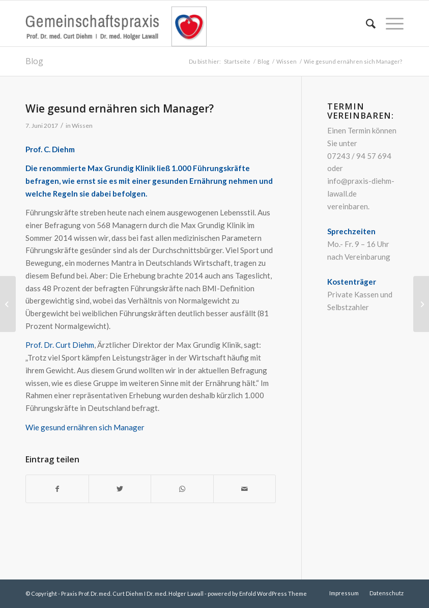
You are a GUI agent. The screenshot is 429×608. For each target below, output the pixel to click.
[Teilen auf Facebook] (57, 489)
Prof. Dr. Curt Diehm (59, 344)
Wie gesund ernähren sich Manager (85, 427)
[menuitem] (366, 23)
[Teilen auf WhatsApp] (182, 489)
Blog (34, 61)
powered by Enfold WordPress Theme (257, 593)
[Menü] (390, 23)
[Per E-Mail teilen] (245, 489)
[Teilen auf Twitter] (120, 489)
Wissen (82, 125)
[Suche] (366, 23)
